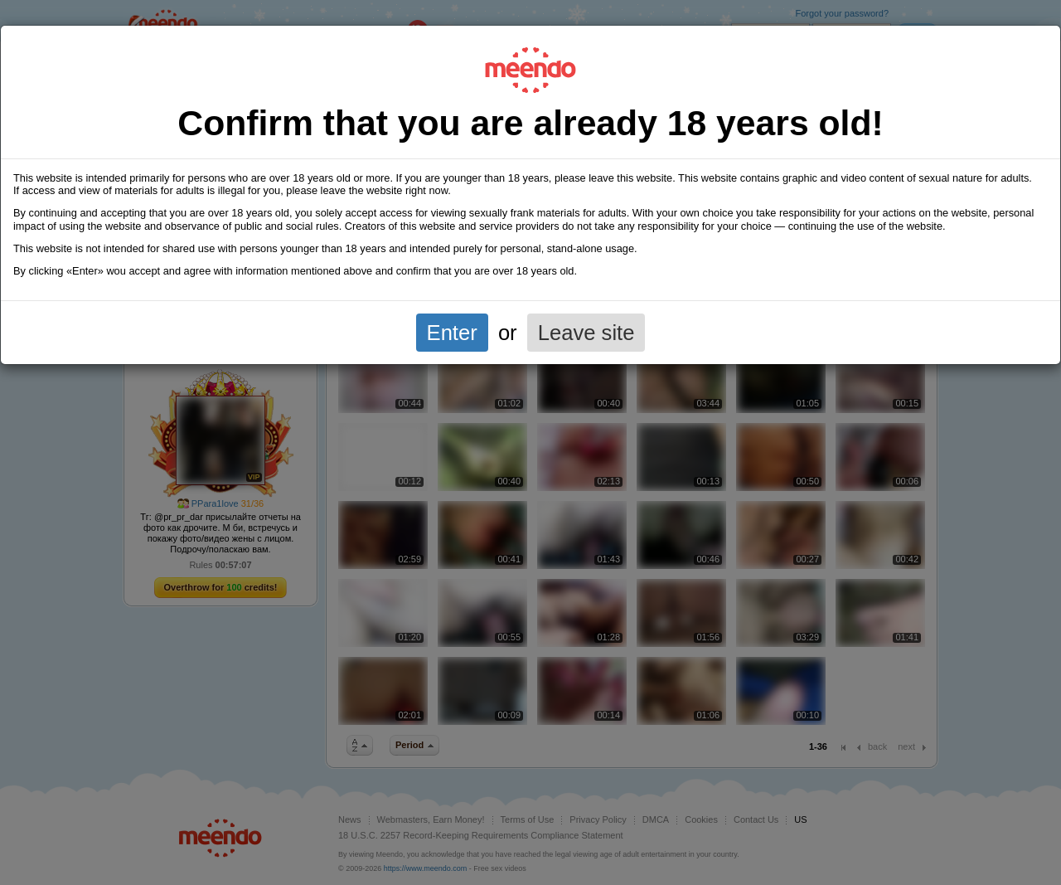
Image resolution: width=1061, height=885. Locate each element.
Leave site (586, 332)
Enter (452, 332)
